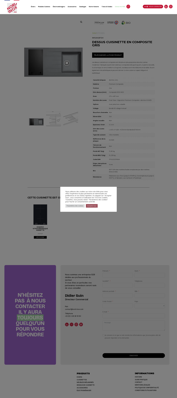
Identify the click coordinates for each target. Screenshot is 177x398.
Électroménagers (59, 7)
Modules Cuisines (44, 7)
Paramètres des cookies (75, 206)
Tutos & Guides (107, 7)
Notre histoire (94, 7)
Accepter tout (91, 206)
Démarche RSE (120, 7)
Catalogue (82, 7)
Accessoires (72, 7)
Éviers (33, 7)
